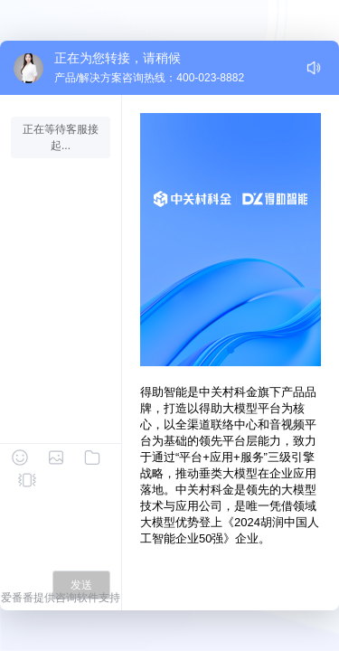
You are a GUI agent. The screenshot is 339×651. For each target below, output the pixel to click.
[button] (230, 350)
